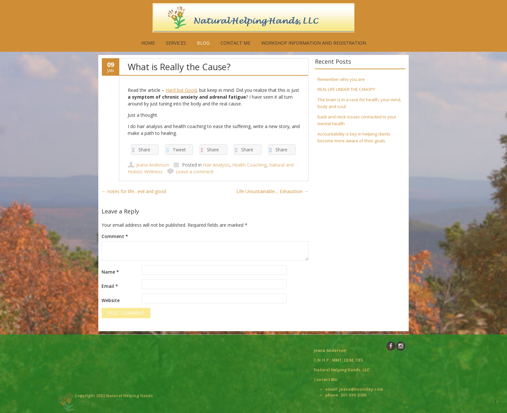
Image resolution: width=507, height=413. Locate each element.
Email (110, 286)
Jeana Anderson (152, 165)
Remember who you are (341, 79)
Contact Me (235, 43)
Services (176, 43)
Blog (203, 43)
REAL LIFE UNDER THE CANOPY (346, 89)
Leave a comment (195, 171)
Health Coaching (249, 165)
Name (110, 272)
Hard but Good (181, 90)
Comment (115, 236)
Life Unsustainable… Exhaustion (272, 191)
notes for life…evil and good (134, 191)
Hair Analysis (216, 165)
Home (148, 43)
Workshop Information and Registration (313, 43)
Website (111, 300)
